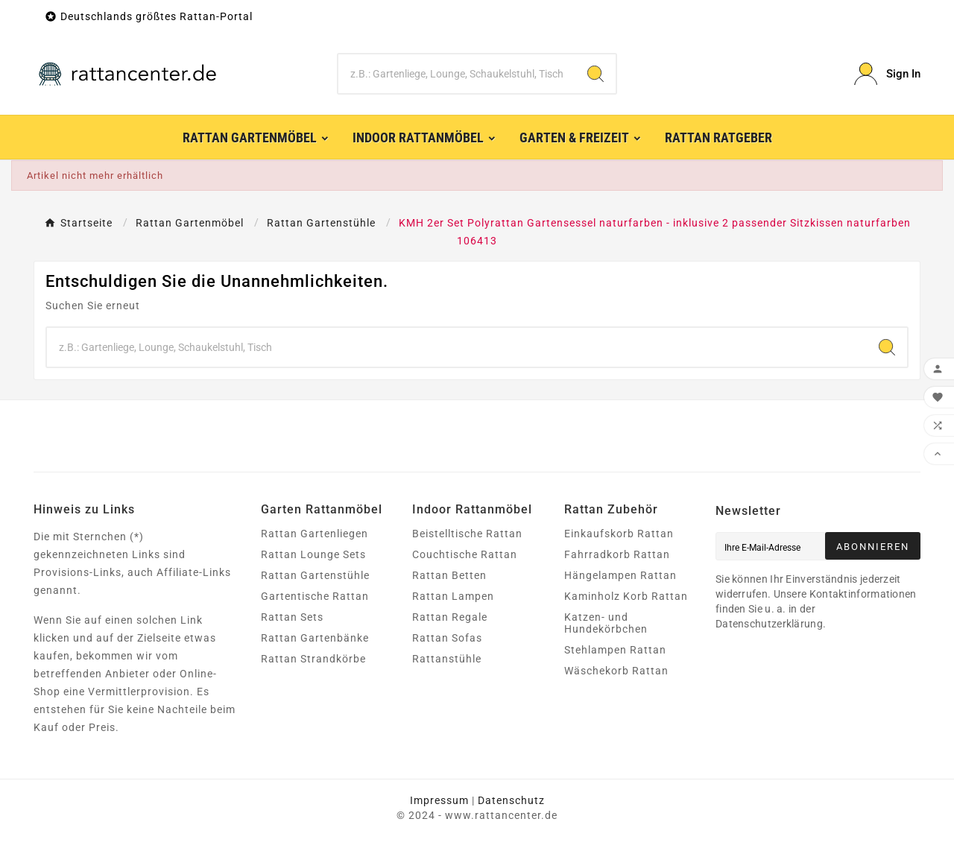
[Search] (595, 74)
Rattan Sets (292, 617)
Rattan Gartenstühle (315, 575)
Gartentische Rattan (315, 596)
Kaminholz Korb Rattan (626, 596)
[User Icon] (887, 74)
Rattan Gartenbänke (315, 638)
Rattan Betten (449, 575)
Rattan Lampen (453, 596)
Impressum (439, 800)
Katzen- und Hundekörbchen (606, 623)
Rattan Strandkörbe (313, 659)
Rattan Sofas (447, 638)
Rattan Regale (449, 617)
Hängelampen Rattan (620, 575)
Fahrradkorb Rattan (617, 554)
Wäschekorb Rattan (616, 671)
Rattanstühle (446, 659)
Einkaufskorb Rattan (619, 534)
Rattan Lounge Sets (313, 554)
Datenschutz (511, 800)
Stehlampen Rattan (615, 650)
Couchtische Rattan (464, 554)
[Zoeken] (457, 73)
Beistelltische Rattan (467, 534)
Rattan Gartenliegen (314, 534)
